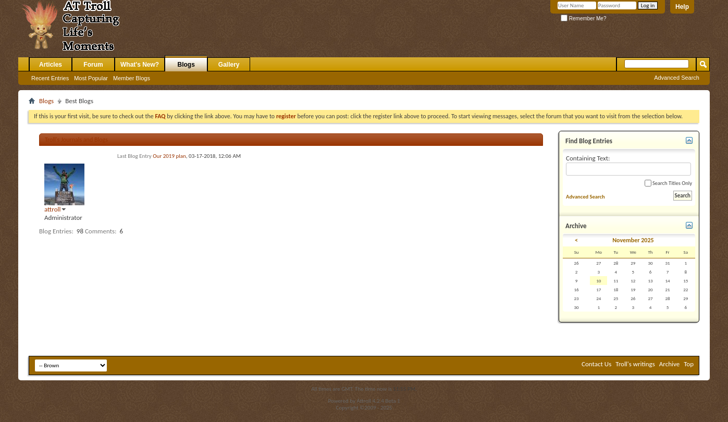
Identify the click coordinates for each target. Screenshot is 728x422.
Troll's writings (635, 364)
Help (682, 6)
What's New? (139, 64)
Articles (50, 64)
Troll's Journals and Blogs (76, 139)
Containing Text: (628, 165)
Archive (669, 364)
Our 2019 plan (169, 156)
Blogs (186, 64)
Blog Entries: (56, 231)
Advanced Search (676, 78)
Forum (93, 64)
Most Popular (91, 78)
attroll (52, 209)
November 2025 (632, 240)
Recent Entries (50, 78)
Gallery (229, 64)
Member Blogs (131, 78)
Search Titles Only (668, 183)
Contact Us (596, 364)
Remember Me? (583, 18)
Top (689, 364)
